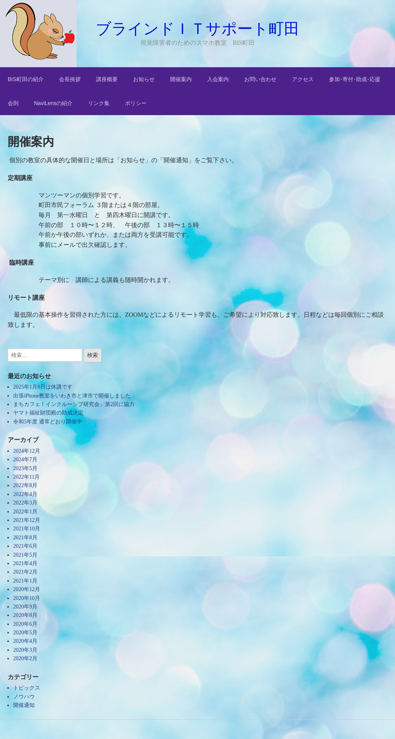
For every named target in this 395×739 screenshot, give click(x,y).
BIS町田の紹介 (26, 79)
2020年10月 (26, 598)
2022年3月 (25, 503)
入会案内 (218, 79)
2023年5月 (25, 468)
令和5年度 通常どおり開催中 (47, 422)
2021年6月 (25, 546)
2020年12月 (26, 589)
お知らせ (144, 79)
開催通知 (24, 705)
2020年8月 (25, 615)
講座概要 (107, 79)
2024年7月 (25, 459)
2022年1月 (25, 512)
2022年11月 (26, 477)
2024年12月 (26, 451)
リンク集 (99, 103)
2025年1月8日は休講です (43, 387)
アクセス (303, 79)
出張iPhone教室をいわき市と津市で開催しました (72, 396)
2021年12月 (26, 520)
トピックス (26, 688)
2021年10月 (26, 529)
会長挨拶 (70, 79)
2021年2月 (25, 572)
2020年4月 (25, 641)
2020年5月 (25, 632)
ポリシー (136, 103)
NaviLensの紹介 (53, 103)
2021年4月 (25, 563)
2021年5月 (25, 555)
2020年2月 (25, 658)
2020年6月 (25, 624)
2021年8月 (25, 537)
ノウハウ (24, 697)
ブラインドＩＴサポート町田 (197, 28)
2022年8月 (25, 485)
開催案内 (181, 79)
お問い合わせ (260, 79)
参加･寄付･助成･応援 (354, 79)
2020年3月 (25, 650)
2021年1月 (25, 581)
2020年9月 (25, 607)
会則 (13, 103)
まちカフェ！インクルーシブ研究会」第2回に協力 (74, 404)
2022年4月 (25, 494)
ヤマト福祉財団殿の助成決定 (48, 413)
